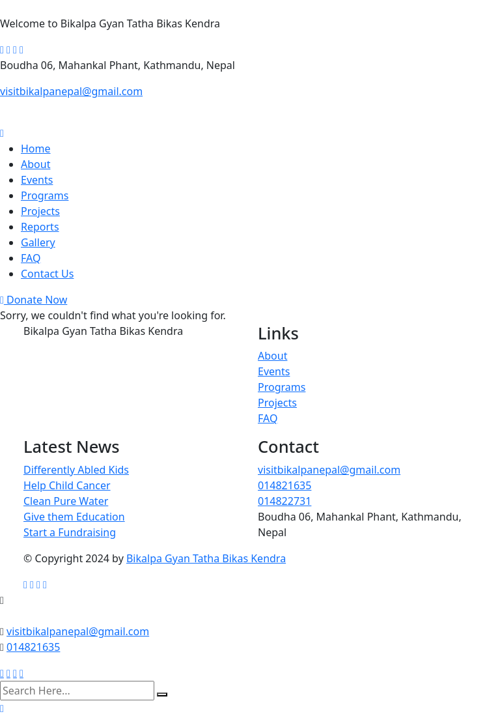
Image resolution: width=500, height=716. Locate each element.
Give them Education (74, 516)
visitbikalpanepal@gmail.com (71, 91)
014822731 (284, 501)
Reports (40, 227)
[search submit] (162, 694)
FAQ (30, 258)
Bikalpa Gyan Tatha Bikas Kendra (206, 558)
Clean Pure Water (65, 501)
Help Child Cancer (67, 485)
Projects (40, 211)
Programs (44, 195)
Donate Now (33, 300)
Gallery (38, 242)
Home (36, 148)
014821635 (284, 485)
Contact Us (47, 273)
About (35, 164)
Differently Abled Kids (76, 470)
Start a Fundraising (69, 532)
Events (37, 180)
